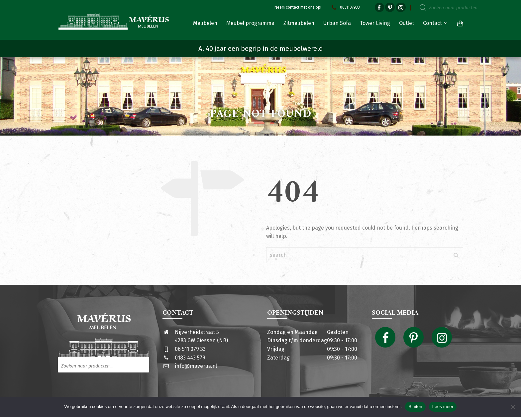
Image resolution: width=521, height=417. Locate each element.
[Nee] (512, 406)
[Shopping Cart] (459, 23)
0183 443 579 (190, 358)
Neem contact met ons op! (297, 7)
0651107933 (345, 7)
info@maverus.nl (196, 366)
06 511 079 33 (190, 349)
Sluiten (415, 406)
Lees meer (443, 406)
